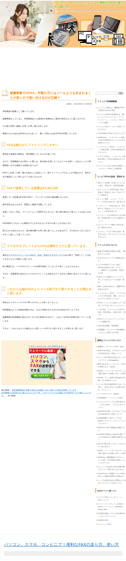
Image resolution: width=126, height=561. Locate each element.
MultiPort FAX (103, 520)
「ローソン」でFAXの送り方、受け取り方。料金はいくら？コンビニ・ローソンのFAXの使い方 (111, 208)
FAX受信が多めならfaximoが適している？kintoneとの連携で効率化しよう (112, 437)
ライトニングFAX (104, 524)
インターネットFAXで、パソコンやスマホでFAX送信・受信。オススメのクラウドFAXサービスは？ (111, 296)
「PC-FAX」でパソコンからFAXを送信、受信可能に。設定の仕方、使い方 (111, 312)
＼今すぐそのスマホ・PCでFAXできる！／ (48, 346)
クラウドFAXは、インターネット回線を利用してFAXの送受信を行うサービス (111, 159)
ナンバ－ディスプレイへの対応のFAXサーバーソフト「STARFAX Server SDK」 (111, 506)
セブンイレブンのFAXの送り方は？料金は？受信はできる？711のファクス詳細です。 (111, 192)
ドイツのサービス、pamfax (108, 394)
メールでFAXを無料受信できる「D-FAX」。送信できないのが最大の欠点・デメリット (111, 387)
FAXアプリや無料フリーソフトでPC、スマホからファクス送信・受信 (111, 279)
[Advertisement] (63, 67)
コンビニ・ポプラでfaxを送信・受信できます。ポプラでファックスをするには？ (111, 234)
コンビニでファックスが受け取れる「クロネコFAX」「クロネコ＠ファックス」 (111, 404)
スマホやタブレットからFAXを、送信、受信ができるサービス (35, 255)
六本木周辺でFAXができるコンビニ (111, 133)
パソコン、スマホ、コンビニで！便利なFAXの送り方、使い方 (61, 544)
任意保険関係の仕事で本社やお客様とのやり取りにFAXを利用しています (44, 390)
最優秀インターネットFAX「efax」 (111, 347)
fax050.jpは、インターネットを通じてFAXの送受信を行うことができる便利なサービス (112, 140)
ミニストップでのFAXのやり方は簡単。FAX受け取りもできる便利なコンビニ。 (111, 218)
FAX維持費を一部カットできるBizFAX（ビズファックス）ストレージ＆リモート (112, 421)
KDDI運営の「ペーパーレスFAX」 (111, 398)
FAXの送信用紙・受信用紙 (108, 326)
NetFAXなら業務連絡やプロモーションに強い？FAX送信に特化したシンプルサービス (111, 460)
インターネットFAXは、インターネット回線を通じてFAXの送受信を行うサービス (111, 149)
